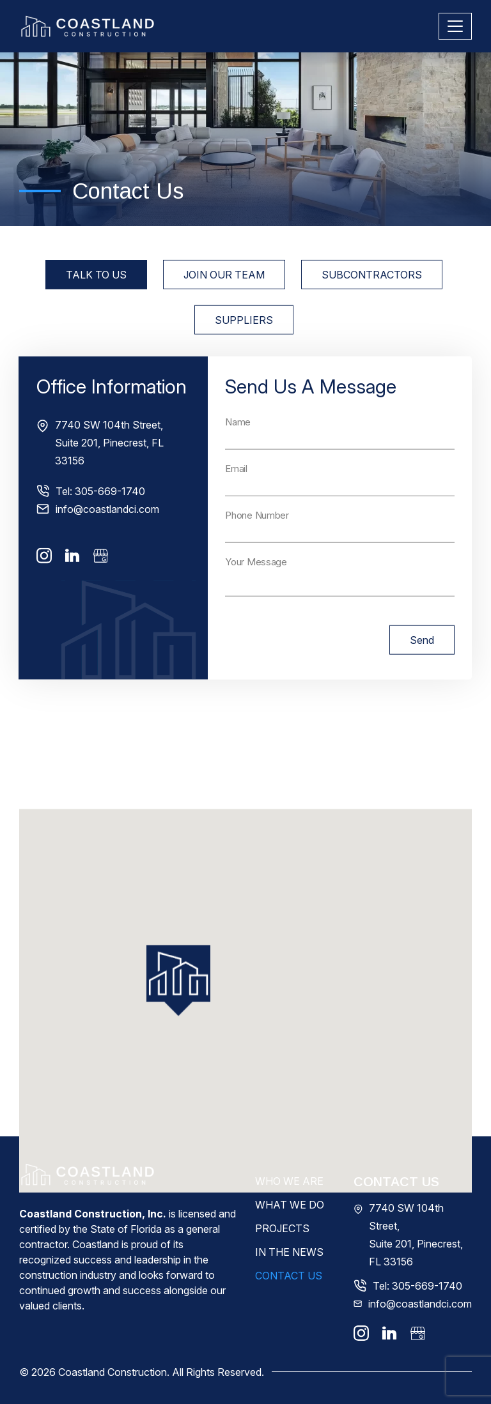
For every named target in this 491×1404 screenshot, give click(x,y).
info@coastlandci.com (107, 531)
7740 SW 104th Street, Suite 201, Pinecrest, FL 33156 (109, 465)
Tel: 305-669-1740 (100, 513)
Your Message (255, 584)
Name (238, 444)
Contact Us (288, 1275)
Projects (282, 1228)
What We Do (289, 1204)
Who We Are (289, 1181)
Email (236, 491)
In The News (289, 1252)
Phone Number (256, 537)
